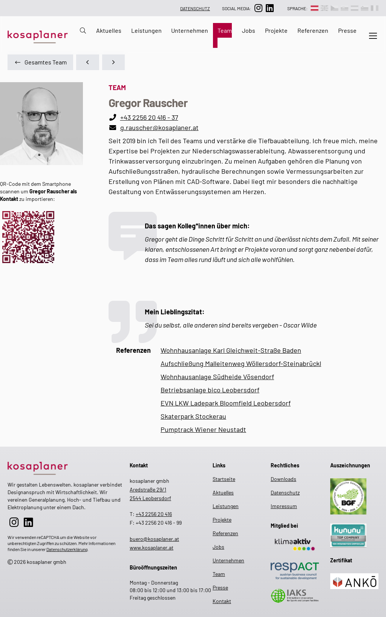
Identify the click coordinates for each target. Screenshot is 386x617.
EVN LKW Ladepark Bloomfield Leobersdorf (226, 403)
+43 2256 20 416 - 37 (149, 117)
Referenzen (312, 30)
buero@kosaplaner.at (154, 539)
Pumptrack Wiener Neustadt (203, 429)
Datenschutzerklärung (66, 549)
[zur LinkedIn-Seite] (269, 8)
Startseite (223, 479)
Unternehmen (189, 30)
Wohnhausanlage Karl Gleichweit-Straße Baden (231, 350)
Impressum (284, 506)
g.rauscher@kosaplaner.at (159, 127)
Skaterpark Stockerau (193, 416)
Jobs (248, 30)
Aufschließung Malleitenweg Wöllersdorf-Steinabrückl (241, 363)
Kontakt (222, 601)
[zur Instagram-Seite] (258, 8)
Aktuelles (108, 30)
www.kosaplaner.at (151, 547)
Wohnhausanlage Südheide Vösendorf (217, 376)
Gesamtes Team (40, 62)
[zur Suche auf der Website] (80, 35)
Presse (347, 30)
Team (225, 30)
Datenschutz (195, 8)
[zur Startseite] (65, 467)
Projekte (276, 30)
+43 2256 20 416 (154, 514)
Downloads (283, 479)
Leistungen (146, 30)
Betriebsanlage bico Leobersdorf (210, 390)
